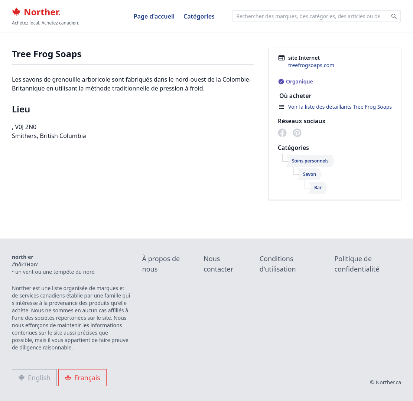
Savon (309, 174)
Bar (318, 187)
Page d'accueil (154, 16)
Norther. (36, 12)
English (34, 377)
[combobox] (316, 16)
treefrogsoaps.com (311, 65)
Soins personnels (310, 161)
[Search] (394, 16)
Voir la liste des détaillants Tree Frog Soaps (340, 106)
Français (82, 377)
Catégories (199, 16)
